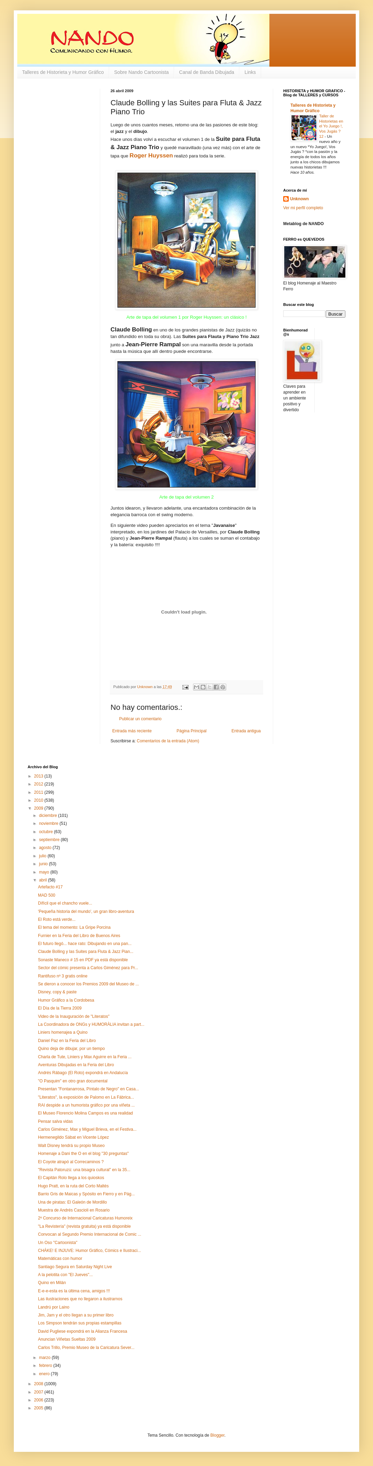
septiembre (50, 839)
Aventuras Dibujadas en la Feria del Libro (76, 1064)
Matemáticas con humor (60, 1258)
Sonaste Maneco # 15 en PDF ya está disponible (83, 959)
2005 (39, 1408)
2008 (39, 1383)
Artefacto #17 (50, 887)
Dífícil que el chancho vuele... (65, 903)
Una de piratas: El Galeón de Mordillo (72, 1202)
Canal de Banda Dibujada (207, 72)
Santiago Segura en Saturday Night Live (75, 1266)
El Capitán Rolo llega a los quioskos (71, 1177)
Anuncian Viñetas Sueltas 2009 (67, 1339)
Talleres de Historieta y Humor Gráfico (63, 72)
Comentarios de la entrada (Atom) (168, 741)
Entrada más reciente (132, 731)
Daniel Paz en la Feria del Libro (67, 1040)
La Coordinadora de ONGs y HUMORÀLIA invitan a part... (91, 1024)
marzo (45, 1357)
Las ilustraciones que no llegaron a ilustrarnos (80, 1298)
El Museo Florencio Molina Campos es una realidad (85, 1113)
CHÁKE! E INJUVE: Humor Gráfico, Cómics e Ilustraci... (89, 1250)
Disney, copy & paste (57, 992)
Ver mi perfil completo (303, 207)
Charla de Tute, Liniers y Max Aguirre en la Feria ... (85, 1056)
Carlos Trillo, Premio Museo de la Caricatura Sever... (86, 1347)
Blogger (217, 1435)
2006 (39, 1400)
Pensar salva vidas (55, 1121)
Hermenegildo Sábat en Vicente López (73, 1137)
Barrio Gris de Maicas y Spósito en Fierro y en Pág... (86, 1194)
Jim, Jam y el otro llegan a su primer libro (76, 1315)
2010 (39, 800)
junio (44, 863)
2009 (39, 808)
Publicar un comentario (140, 718)
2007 (39, 1392)
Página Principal (191, 731)
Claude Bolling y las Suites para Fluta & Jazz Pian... (85, 951)
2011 (39, 792)
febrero (46, 1365)
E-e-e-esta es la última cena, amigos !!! (74, 1291)
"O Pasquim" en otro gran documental (72, 1081)
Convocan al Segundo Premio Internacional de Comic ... (89, 1234)
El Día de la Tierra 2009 (60, 1008)
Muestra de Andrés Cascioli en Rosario (73, 1210)
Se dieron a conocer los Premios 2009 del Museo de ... (88, 984)
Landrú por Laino (53, 1307)
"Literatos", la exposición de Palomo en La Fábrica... (86, 1097)
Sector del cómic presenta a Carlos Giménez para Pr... (88, 967)
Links (250, 72)
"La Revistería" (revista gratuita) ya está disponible (84, 1226)
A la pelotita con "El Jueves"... (65, 1274)
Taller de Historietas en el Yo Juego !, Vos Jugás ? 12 (331, 126)
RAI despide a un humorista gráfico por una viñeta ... (86, 1105)
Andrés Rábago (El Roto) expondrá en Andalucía (83, 1072)
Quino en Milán (52, 1282)
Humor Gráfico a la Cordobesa (66, 1000)
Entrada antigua (246, 731)
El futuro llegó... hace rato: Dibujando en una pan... (85, 943)
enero (45, 1373)
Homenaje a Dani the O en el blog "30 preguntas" (83, 1153)
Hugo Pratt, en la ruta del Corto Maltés (73, 1186)
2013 (39, 776)
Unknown (299, 198)
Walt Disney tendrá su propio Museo (71, 1145)
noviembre (49, 823)
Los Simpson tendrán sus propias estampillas (79, 1323)
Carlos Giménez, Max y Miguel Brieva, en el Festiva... (87, 1129)
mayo (44, 872)
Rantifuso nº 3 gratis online (62, 976)
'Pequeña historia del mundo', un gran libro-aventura (86, 911)
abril (43, 880)
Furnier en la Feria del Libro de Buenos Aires (79, 935)
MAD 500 (46, 895)
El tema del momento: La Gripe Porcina (74, 927)
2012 (39, 784)
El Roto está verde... (57, 919)
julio (43, 855)
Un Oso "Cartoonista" (57, 1242)
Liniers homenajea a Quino (62, 1032)
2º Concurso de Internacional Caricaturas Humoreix (85, 1218)
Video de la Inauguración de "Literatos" (73, 1016)
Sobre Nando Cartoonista (141, 72)
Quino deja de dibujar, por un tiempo (71, 1048)
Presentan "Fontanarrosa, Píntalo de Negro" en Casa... (88, 1089)
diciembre (48, 815)
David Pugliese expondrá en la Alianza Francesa (82, 1331)
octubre (46, 831)
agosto (45, 847)
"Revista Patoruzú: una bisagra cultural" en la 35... (84, 1169)
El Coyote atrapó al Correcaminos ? (71, 1161)
